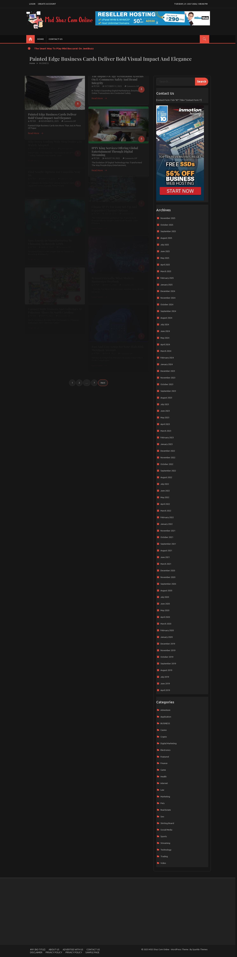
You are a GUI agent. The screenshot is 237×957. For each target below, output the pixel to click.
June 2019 (165, 683)
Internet (164, 783)
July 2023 (164, 404)
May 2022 (164, 497)
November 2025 (167, 218)
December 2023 (167, 371)
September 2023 (168, 391)
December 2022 (167, 451)
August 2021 (166, 550)
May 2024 (164, 338)
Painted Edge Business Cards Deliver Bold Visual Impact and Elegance (52, 113)
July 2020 (164, 597)
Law (162, 790)
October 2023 (166, 384)
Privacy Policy (54, 952)
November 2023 (167, 378)
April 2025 (165, 264)
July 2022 (164, 484)
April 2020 (165, 617)
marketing (165, 796)
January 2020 (166, 637)
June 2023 (165, 411)
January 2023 (166, 444)
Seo (162, 816)
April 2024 (165, 344)
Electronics (165, 750)
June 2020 (165, 604)
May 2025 (164, 258)
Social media (166, 830)
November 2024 (167, 298)
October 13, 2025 (113, 84)
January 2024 (166, 364)
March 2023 (165, 431)
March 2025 (165, 271)
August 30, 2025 (112, 156)
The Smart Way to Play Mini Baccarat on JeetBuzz (64, 48)
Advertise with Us (73, 949)
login (32, 4)
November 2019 (167, 650)
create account (47, 4)
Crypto (163, 737)
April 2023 (165, 424)
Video (163, 863)
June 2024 (165, 331)
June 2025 (165, 251)
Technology (165, 850)
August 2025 (166, 238)
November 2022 (167, 457)
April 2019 (165, 690)
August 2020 (166, 590)
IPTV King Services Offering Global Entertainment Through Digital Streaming (115, 148)
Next (103, 383)
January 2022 (166, 524)
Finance (163, 763)
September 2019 (168, 663)
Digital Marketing (168, 743)
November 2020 (167, 577)
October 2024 (166, 304)
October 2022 (166, 464)
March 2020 (165, 624)
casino (163, 730)
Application (165, 717)
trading (164, 856)
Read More (35, 131)
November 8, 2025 (50, 119)
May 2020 (164, 610)
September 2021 (168, 544)
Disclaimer (36, 952)
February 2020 (167, 630)
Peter (33, 119)
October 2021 (166, 537)
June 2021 (165, 557)
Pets (162, 803)
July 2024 (164, 324)
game (163, 770)
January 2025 (166, 284)
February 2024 (167, 358)
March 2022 (165, 511)
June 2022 (165, 491)
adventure (165, 710)
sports (163, 836)
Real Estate (165, 810)
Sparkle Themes (200, 949)
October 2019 (166, 657)
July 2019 (164, 677)
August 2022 (166, 477)
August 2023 (166, 398)
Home (40, 39)
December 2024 (167, 291)
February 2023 (167, 437)
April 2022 (165, 504)
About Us (54, 949)
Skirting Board (167, 823)
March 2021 (165, 564)
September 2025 (168, 231)
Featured (164, 757)
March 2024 (165, 351)
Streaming (165, 843)
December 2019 (167, 644)
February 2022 (167, 517)
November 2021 (167, 531)
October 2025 (166, 225)
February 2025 (167, 278)
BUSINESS (165, 723)
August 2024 (166, 318)
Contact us (56, 39)
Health (163, 776)
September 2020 (168, 584)
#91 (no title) (37, 949)
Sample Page (92, 952)
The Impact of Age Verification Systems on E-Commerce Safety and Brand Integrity (117, 77)
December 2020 (167, 570)
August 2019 (166, 670)
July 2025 (164, 244)
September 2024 (168, 311)
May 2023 (164, 417)
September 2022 (168, 471)
